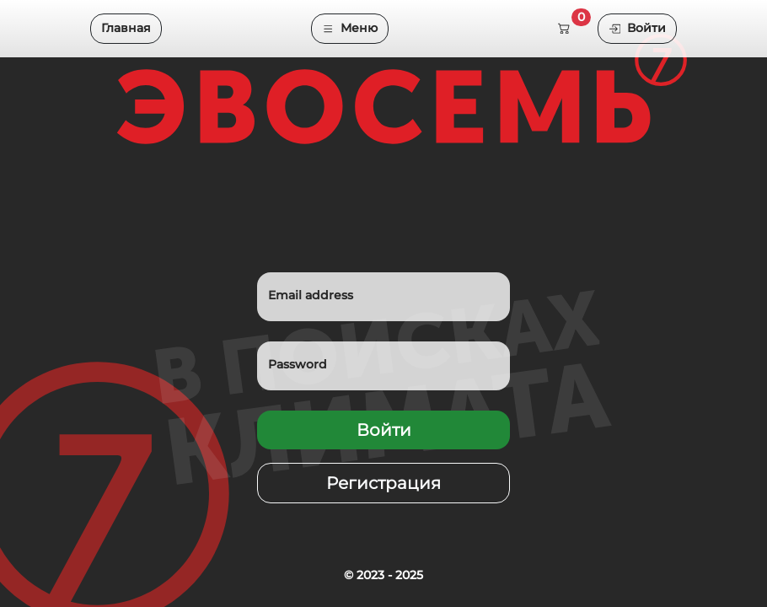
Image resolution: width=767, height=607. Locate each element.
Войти (637, 27)
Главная (126, 27)
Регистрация (383, 483)
